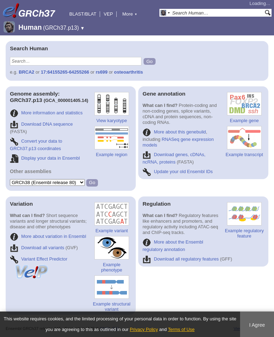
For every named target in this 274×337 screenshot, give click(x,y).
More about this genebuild (174, 132)
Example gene (244, 107)
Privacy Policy (144, 329)
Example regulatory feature (244, 220)
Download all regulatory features (180, 259)
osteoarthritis (128, 72)
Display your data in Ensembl (45, 158)
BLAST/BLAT (82, 14)
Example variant (111, 217)
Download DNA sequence (41, 124)
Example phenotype (111, 254)
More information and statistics (46, 112)
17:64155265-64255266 (65, 72)
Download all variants (37, 247)
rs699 (101, 72)
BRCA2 (26, 72)
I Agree (257, 325)
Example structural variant (111, 293)
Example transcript (244, 141)
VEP (108, 14)
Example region (111, 141)
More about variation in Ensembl (48, 236)
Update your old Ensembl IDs (177, 171)
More (129, 14)
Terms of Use (181, 329)
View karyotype (111, 107)
